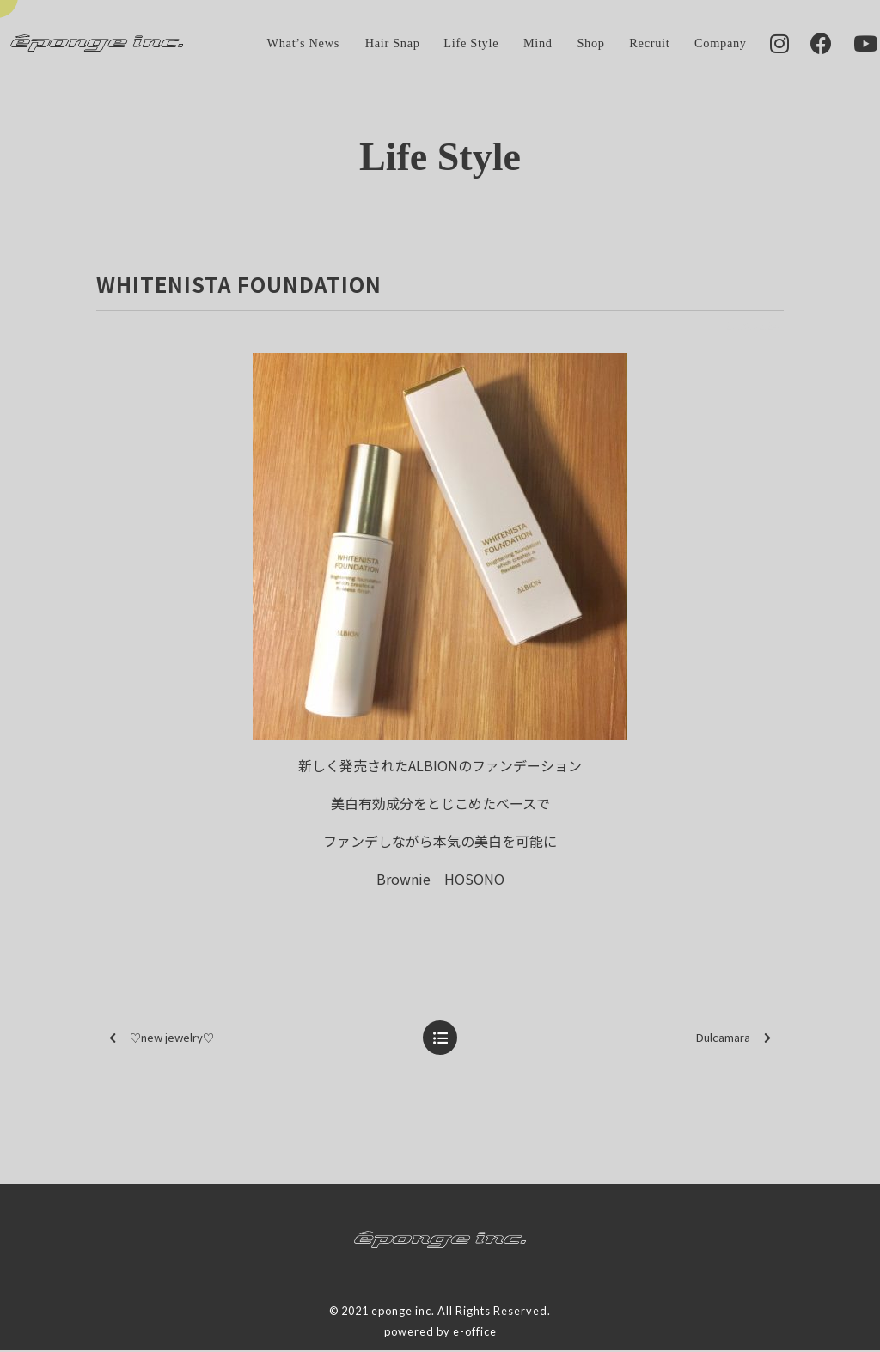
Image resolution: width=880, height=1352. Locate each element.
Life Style (442, 44)
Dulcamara (733, 1039)
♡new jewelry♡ (161, 1039)
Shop (562, 44)
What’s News (275, 44)
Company (692, 44)
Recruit (621, 44)
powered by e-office (440, 1333)
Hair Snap (363, 44)
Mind (509, 44)
